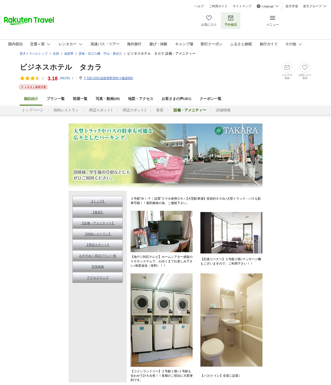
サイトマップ (242, 6)
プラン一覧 (56, 99)
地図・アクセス (140, 99)
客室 (159, 110)
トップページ (32, 110)
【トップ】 (98, 201)
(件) (67, 78)
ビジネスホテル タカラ (61, 67)
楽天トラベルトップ (34, 53)
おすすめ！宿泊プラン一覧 (97, 256)
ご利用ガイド (218, 6)
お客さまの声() (176, 99)
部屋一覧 (80, 99)
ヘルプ (199, 6)
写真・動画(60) (108, 99)
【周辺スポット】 (97, 245)
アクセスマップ (98, 277)
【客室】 (98, 212)
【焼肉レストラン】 (98, 234)
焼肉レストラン (66, 110)
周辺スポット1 (100, 110)
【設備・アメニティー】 (98, 223)
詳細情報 (223, 110)
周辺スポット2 (134, 110)
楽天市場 (291, 6)
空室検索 (98, 266)
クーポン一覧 (210, 99)
